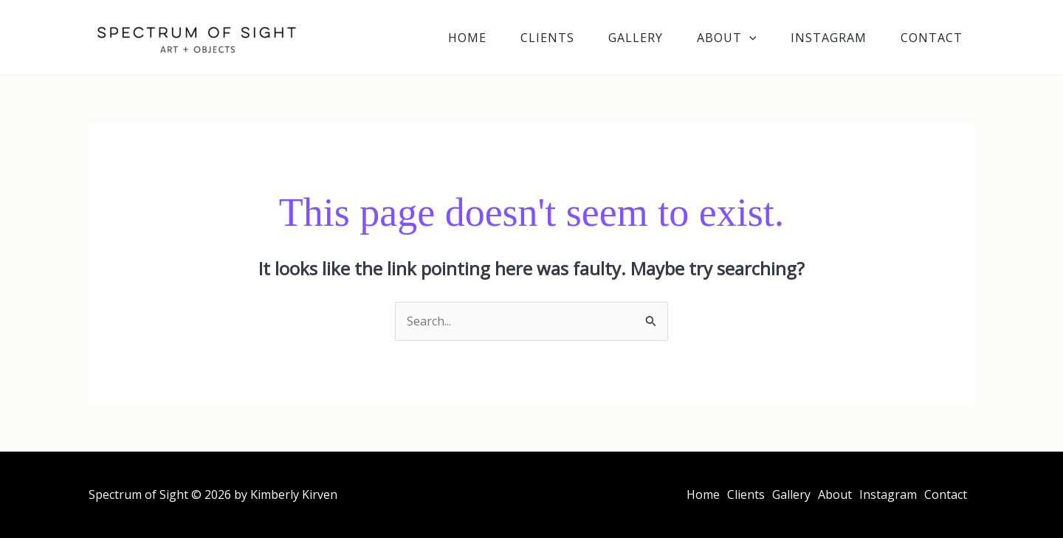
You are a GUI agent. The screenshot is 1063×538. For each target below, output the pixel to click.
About (727, 37)
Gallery (635, 38)
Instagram (829, 38)
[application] (749, 37)
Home (467, 38)
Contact (932, 38)
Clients (547, 38)
